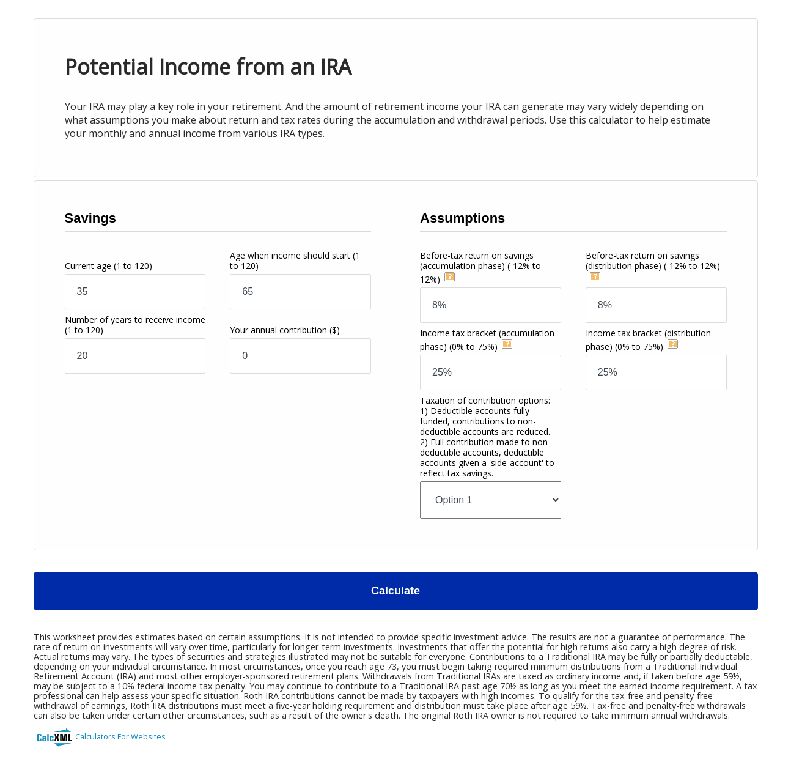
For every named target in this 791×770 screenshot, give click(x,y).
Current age (108, 266)
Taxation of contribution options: (487, 436)
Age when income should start (295, 261)
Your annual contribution (285, 330)
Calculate (395, 591)
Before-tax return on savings (480, 267)
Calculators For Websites (120, 736)
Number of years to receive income (135, 325)
